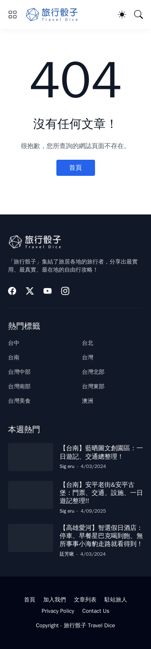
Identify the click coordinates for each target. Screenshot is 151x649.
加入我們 (54, 599)
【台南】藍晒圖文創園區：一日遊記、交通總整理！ (101, 452)
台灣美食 (19, 401)
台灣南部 (19, 386)
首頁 (75, 168)
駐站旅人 (116, 599)
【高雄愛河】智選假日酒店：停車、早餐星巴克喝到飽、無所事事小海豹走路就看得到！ (101, 536)
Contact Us (95, 611)
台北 (87, 343)
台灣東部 (93, 386)
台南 (13, 357)
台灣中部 (19, 372)
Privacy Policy (57, 611)
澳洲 (87, 401)
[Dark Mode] (122, 14)
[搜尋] (138, 14)
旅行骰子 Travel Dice (89, 625)
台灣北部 (93, 372)
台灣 (87, 357)
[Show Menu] (12, 14)
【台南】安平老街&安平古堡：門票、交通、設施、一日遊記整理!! (101, 493)
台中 (13, 343)
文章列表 (85, 599)
